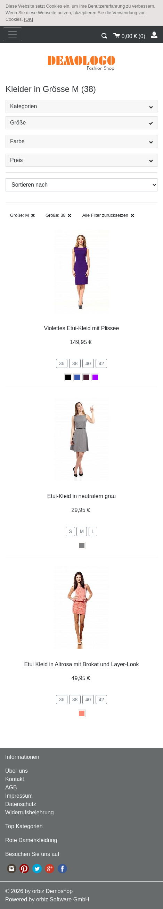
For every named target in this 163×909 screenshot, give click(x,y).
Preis (81, 160)
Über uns (16, 771)
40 (88, 363)
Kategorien (81, 106)
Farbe (81, 141)
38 (75, 363)
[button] (105, 35)
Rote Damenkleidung (31, 840)
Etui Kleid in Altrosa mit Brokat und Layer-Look (81, 664)
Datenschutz (20, 804)
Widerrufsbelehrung (29, 812)
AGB (11, 787)
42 (101, 363)
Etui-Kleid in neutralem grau (81, 496)
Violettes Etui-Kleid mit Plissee (81, 328)
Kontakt (14, 779)
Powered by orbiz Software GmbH (47, 899)
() (129, 35)
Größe (81, 123)
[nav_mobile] (12, 34)
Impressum (19, 796)
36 (62, 363)
